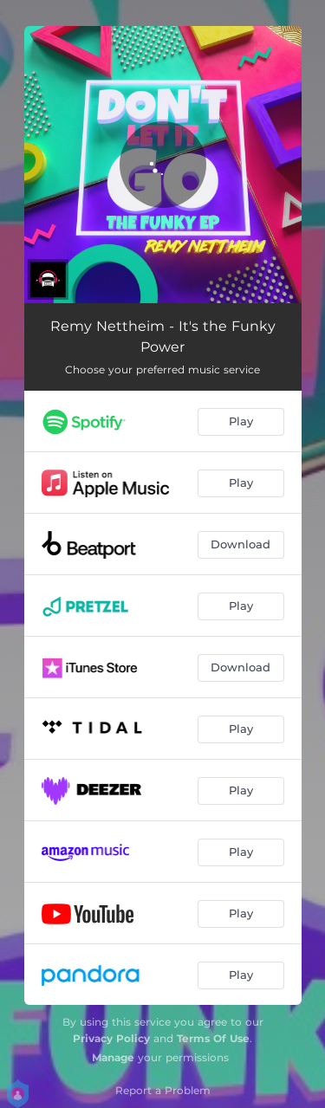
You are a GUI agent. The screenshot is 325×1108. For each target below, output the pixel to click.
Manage (113, 1057)
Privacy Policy (111, 1038)
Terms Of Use (213, 1038)
